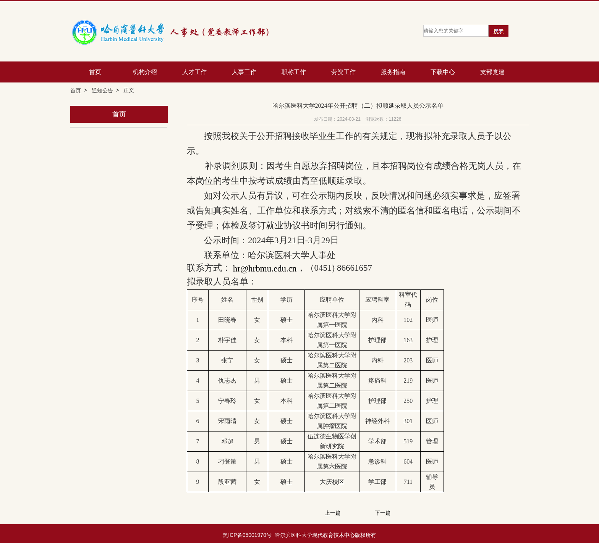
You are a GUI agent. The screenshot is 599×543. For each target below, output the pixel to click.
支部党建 (492, 72)
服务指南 (393, 72)
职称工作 (294, 72)
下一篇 (383, 513)
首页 (95, 72)
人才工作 (194, 72)
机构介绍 (145, 72)
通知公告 (102, 90)
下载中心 (443, 72)
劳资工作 (343, 72)
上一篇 (333, 513)
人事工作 (244, 72)
